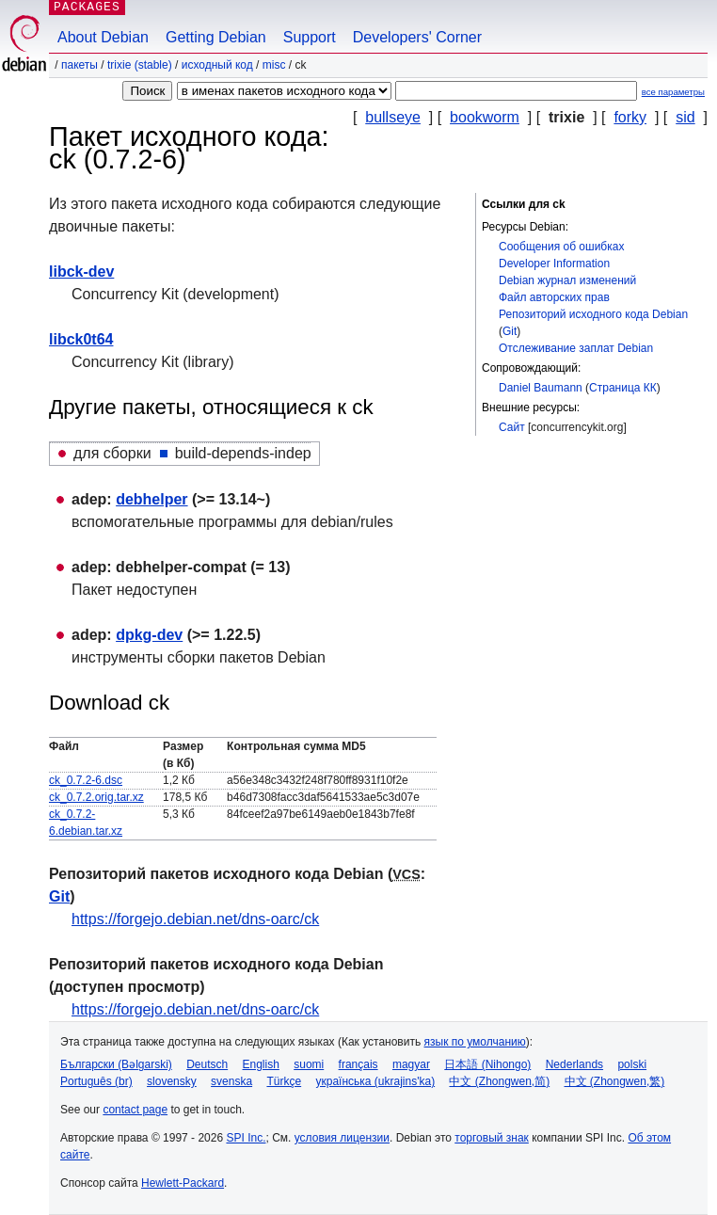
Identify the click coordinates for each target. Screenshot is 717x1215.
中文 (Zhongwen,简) (499, 1081)
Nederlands (574, 1064)
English (261, 1064)
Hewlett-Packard (182, 1183)
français (358, 1064)
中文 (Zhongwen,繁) (615, 1081)
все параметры (673, 92)
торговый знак (491, 1137)
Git (509, 331)
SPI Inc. (245, 1137)
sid (685, 117)
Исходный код (217, 65)
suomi (309, 1064)
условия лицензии (342, 1137)
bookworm (484, 117)
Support (309, 37)
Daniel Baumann (540, 387)
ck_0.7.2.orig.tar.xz (96, 797)
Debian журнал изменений (567, 280)
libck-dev (81, 272)
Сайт (512, 427)
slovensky (172, 1081)
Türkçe (283, 1081)
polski (631, 1064)
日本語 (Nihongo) (487, 1064)
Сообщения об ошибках (561, 246)
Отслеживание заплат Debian (576, 348)
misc (274, 65)
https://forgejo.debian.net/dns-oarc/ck (195, 919)
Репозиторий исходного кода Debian (593, 314)
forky (629, 117)
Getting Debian (216, 37)
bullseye (393, 117)
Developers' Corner (417, 37)
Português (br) (96, 1081)
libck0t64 (81, 339)
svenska (231, 1081)
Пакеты (79, 65)
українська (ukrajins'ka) (375, 1081)
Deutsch (207, 1064)
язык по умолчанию (475, 1041)
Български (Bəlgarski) (116, 1064)
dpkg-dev (149, 635)
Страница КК (623, 387)
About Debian (103, 37)
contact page (135, 1109)
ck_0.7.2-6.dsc (85, 780)
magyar (411, 1064)
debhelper (151, 499)
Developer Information (554, 263)
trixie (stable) (139, 65)
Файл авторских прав (554, 297)
